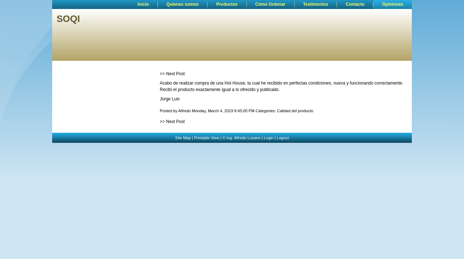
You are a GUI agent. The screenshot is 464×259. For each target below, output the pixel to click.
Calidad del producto (295, 111)
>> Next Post (172, 73)
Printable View (206, 138)
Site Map (183, 138)
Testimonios (315, 4)
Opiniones (392, 4)
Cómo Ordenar (270, 4)
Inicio (143, 4)
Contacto (355, 4)
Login (268, 138)
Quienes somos (183, 4)
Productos (226, 4)
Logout (283, 138)
